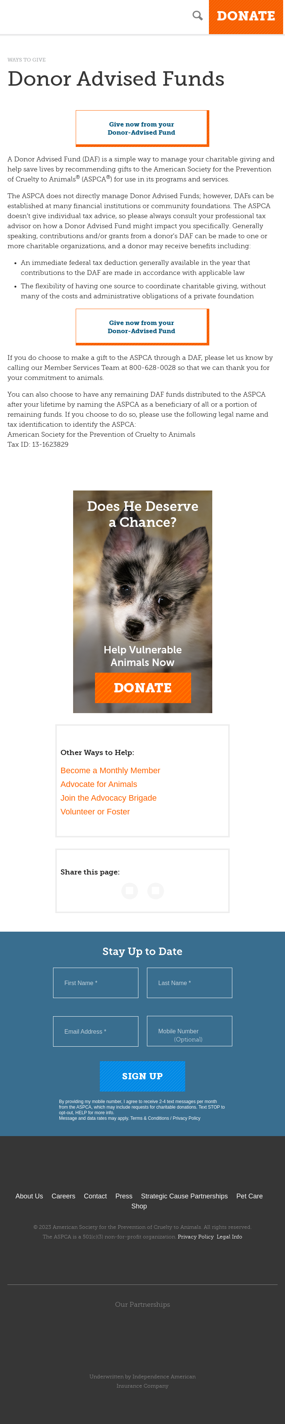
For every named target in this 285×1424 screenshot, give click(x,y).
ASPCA (142, 1171)
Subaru (142, 1328)
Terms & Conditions (149, 1118)
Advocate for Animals (98, 784)
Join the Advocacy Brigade (108, 798)
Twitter (123, 1259)
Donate (246, 16)
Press (123, 1196)
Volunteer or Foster (95, 811)
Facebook (104, 1259)
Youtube (142, 1259)
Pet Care (249, 1196)
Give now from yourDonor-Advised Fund (141, 129)
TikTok (181, 1259)
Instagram (162, 1259)
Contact (95, 1196)
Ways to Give (26, 60)
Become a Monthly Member (110, 770)
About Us (29, 1196)
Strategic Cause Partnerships (184, 1196)
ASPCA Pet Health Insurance (142, 1359)
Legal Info (229, 1237)
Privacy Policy (186, 1118)
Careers (63, 1196)
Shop (139, 1206)
